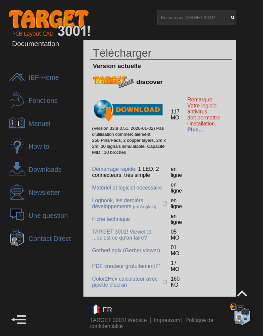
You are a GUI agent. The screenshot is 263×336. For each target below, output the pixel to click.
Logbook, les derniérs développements (124, 203)
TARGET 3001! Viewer (119, 232)
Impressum (168, 320)
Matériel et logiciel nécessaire (127, 188)
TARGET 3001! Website (118, 320)
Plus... (195, 129)
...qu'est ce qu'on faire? (119, 238)
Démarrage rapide (113, 169)
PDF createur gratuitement (123, 266)
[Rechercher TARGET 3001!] (193, 17)
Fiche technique (111, 219)
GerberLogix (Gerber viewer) (126, 250)
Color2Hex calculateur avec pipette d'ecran (125, 282)
